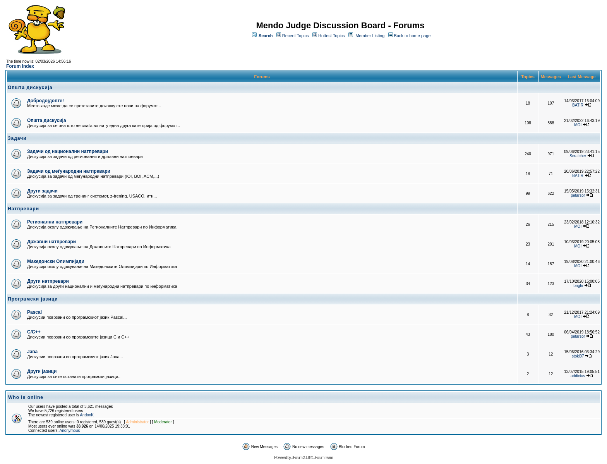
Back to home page (412, 35)
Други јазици (42, 371)
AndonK (87, 415)
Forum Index (20, 66)
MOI (577, 125)
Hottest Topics (331, 35)
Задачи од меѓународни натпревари (68, 171)
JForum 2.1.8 (300, 457)
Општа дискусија (46, 120)
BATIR (577, 105)
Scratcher (577, 156)
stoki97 (578, 356)
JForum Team (323, 457)
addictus (578, 376)
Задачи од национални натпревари (67, 151)
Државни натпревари (51, 241)
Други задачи (42, 191)
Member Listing (369, 35)
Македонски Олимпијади (55, 261)
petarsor (578, 195)
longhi (578, 286)
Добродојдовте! (45, 100)
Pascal (34, 312)
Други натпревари (48, 281)
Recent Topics (295, 35)
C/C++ (34, 332)
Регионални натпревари (54, 222)
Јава (32, 351)
